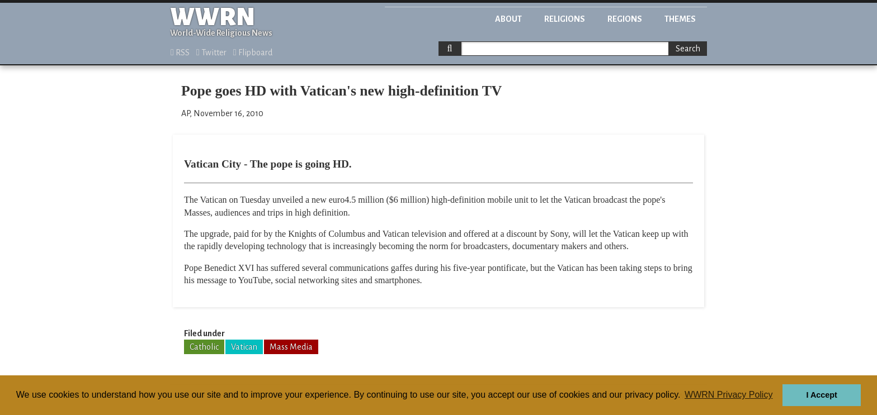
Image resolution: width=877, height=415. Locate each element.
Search (688, 48)
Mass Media (291, 346)
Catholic (204, 346)
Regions (624, 19)
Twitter (211, 52)
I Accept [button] (821, 394)
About (508, 19)
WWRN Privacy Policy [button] (728, 394)
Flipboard (252, 52)
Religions (564, 19)
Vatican (244, 346)
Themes (680, 19)
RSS (180, 52)
